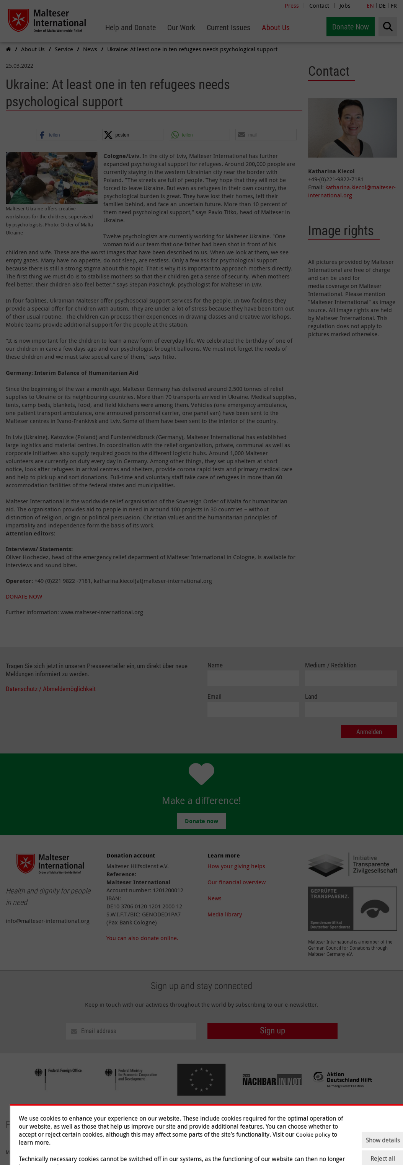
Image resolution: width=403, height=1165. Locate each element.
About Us (344, 1119)
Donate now (201, 821)
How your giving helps (236, 866)
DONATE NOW (24, 596)
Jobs (345, 5)
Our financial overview (236, 882)
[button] (66, 135)
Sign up (272, 1030)
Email (214, 696)
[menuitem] (130, 27)
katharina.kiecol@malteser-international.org (352, 191)
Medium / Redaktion (331, 665)
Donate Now (350, 26)
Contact (319, 5)
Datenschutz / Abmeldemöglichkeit (51, 689)
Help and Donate (229, 1119)
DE (382, 5)
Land (311, 696)
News (214, 898)
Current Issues (307, 1119)
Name (215, 665)
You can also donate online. (142, 938)
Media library (224, 914)
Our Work (270, 1119)
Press (292, 5)
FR (394, 5)
